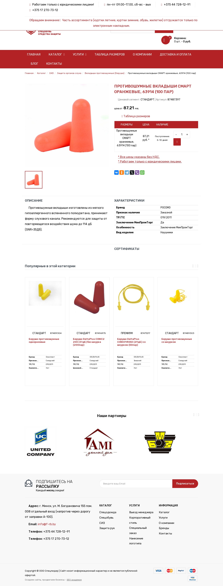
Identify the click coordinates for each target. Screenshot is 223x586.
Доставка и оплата (175, 54)
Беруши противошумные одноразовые (44, 340)
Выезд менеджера (141, 512)
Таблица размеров (110, 54)
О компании (142, 54)
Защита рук (107, 528)
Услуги (79, 54)
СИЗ (102, 523)
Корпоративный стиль (139, 520)
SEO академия (74, 579)
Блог (34, 63)
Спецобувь (106, 517)
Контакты (54, 63)
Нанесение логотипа (136, 541)
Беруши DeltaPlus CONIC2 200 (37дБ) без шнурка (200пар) (88, 342)
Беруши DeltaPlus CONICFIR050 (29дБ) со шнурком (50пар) (131, 342)
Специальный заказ (138, 530)
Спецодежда (107, 512)
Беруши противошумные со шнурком (176, 340)
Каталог (57, 54)
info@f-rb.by (47, 524)
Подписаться (185, 483)
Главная (34, 54)
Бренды (164, 528)
